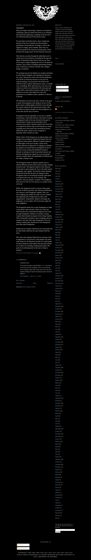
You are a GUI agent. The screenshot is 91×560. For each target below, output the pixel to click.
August (57, 181)
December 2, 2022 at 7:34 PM (30, 276)
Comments (59, 90)
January (57, 194)
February (57, 196)
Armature (20, 28)
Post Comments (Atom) (29, 287)
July (56, 178)
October (57, 186)
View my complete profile (64, 112)
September (58, 184)
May (56, 173)
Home (34, 283)
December (58, 191)
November (58, 189)
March (57, 168)
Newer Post (19, 283)
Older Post (50, 283)
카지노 (43, 265)
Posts (58, 87)
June (56, 176)
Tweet (56, 58)
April (56, 171)
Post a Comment (20, 280)
